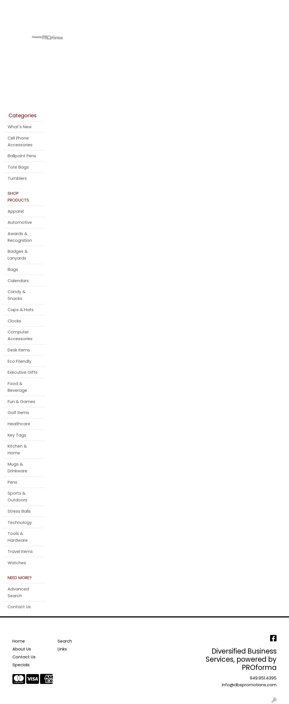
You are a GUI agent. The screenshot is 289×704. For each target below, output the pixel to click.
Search (210, 6)
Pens (245, 25)
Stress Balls (19, 511)
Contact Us (59, 6)
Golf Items (18, 412)
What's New (20, 127)
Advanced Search (18, 592)
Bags (117, 25)
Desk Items (19, 350)
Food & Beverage (17, 387)
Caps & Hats (21, 310)
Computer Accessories (20, 335)
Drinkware (143, 25)
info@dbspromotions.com (249, 685)
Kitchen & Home (17, 449)
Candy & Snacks (16, 295)
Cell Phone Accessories (20, 141)
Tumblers (17, 178)
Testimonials (90, 6)
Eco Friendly (19, 361)
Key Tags (17, 435)
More (264, 25)
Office (170, 25)
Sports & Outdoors (17, 496)
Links (62, 649)
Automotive (20, 222)
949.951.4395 (263, 678)
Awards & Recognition (20, 237)
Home (12, 6)
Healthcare (19, 424)
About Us (33, 6)
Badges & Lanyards (18, 255)
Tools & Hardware (18, 537)
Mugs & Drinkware (17, 467)
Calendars (18, 281)
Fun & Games (21, 401)
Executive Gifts (23, 372)
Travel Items (20, 551)
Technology (20, 522)
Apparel (94, 25)
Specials (21, 665)
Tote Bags (18, 167)
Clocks (14, 321)
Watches (17, 563)
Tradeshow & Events (208, 25)
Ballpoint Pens (22, 156)
